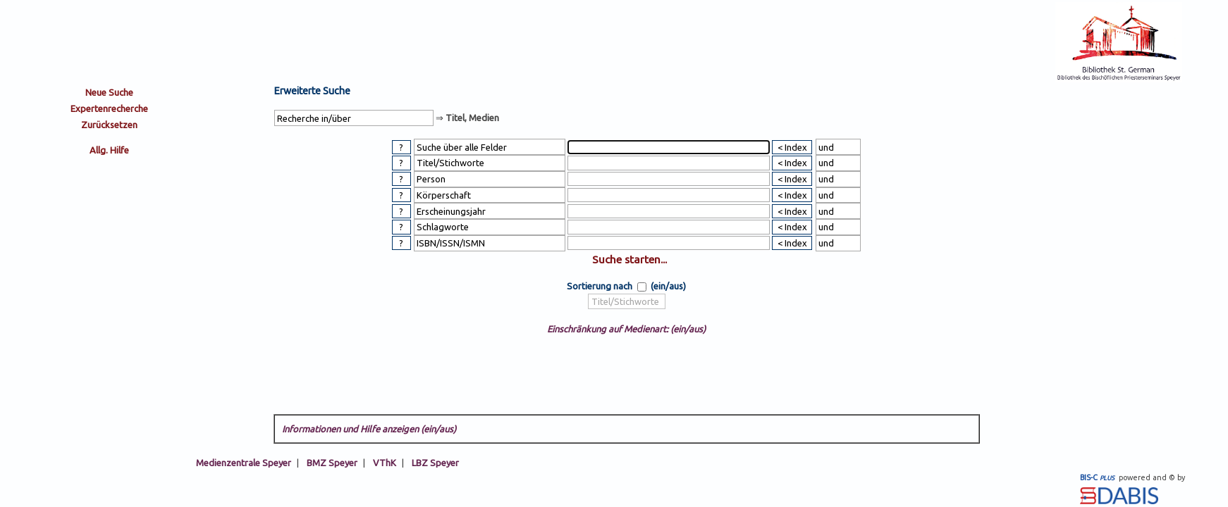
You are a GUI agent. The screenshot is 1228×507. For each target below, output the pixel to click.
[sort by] (626, 302)
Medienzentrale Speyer (243, 463)
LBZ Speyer (435, 463)
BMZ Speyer (332, 463)
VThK (384, 463)
